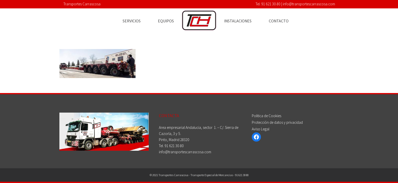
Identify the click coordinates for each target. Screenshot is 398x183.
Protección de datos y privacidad (277, 122)
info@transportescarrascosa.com (309, 4)
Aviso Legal (260, 129)
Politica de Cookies (266, 115)
